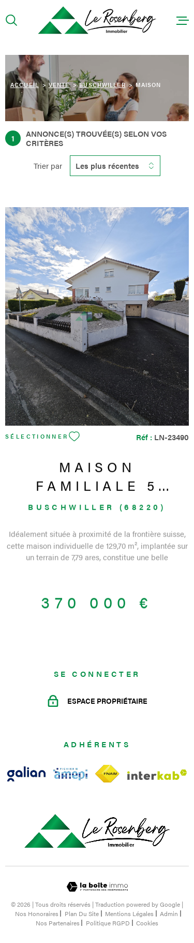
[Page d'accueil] (97, 20)
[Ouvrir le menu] (182, 20)
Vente (59, 84)
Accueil (24, 84)
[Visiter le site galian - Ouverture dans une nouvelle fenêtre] (26, 773)
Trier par (48, 165)
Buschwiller (102, 84)
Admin (169, 913)
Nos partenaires (58, 922)
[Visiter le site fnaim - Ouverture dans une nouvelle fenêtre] (107, 774)
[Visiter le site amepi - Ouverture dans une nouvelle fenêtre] (70, 774)
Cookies (147, 923)
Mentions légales (129, 913)
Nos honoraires (36, 913)
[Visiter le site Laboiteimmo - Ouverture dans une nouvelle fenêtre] (97, 887)
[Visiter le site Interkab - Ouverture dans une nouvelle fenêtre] (157, 775)
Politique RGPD (108, 922)
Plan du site (82, 913)
